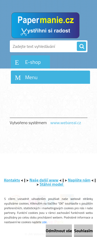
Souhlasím (83, 231)
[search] (81, 46)
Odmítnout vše (59, 231)
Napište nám (79, 180)
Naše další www (43, 180)
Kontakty (12, 180)
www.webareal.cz (65, 122)
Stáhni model (52, 184)
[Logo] (45, 25)
